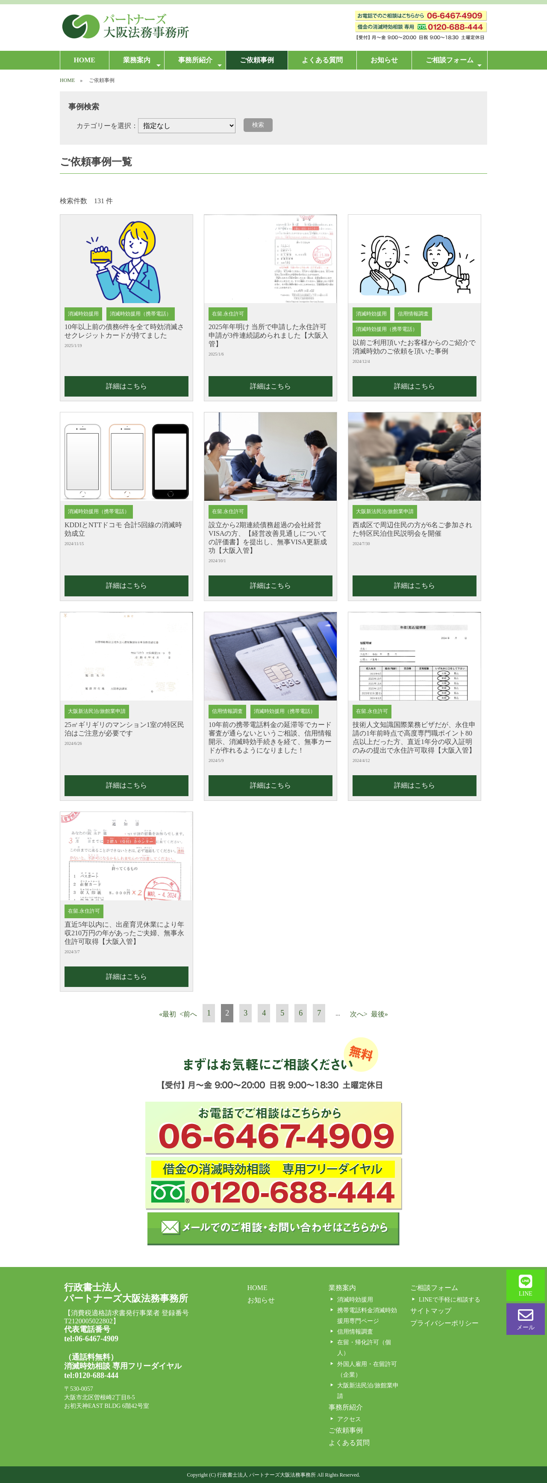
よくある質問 (322, 60)
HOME (84, 60)
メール (526, 1319)
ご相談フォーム (454, 62)
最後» (379, 1014)
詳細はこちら (126, 386)
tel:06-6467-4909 (91, 1338)
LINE (525, 1285)
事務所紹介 (200, 62)
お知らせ (384, 60)
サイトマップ (430, 1310)
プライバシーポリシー (444, 1323)
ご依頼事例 (257, 60)
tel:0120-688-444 (91, 1375)
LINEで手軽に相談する (449, 1299)
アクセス (349, 1419)
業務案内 (142, 62)
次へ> (359, 1014)
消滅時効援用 (355, 1299)
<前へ (188, 1014)
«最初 (167, 1014)
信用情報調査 (355, 1331)
